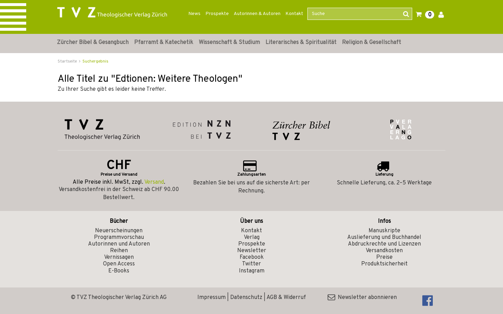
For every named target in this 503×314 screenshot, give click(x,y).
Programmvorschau (119, 237)
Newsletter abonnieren (362, 297)
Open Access (119, 264)
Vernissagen (119, 257)
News (194, 14)
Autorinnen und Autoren (119, 244)
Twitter (251, 264)
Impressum (211, 297)
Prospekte (217, 14)
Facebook (252, 257)
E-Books (118, 271)
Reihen (119, 250)
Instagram (251, 271)
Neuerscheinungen (119, 230)
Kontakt (294, 14)
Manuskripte (384, 230)
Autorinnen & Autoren (257, 14)
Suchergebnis (95, 61)
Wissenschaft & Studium (229, 42)
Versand (154, 182)
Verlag (252, 237)
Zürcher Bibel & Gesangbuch (93, 42)
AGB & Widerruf (286, 297)
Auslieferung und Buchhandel (384, 237)
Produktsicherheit (384, 264)
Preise (384, 257)
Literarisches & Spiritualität (300, 42)
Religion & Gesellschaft (371, 42)
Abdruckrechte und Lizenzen (384, 244)
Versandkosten (384, 250)
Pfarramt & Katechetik (163, 42)
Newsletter (251, 250)
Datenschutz (246, 297)
